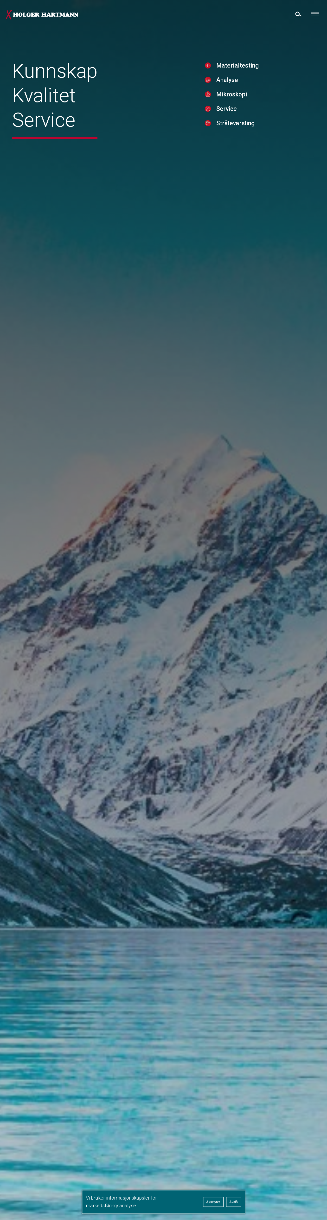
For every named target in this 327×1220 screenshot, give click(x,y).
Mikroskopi (225, 105)
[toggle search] (298, 14)
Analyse (220, 91)
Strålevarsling (229, 134)
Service (220, 120)
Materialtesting (231, 77)
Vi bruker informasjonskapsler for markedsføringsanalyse (121, 1201)
